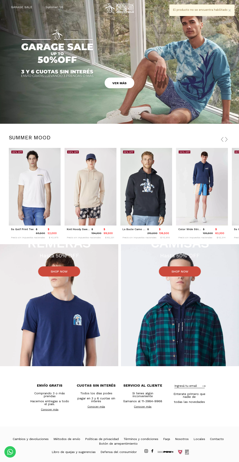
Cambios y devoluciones (31, 439)
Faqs (166, 439)
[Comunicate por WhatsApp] (10, 452)
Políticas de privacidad (102, 439)
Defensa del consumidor (118, 452)
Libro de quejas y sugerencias (74, 452)
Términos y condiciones (141, 439)
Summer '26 (54, 7)
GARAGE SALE (21, 7)
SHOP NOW (59, 271)
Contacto (217, 439)
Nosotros (182, 439)
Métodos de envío (66, 439)
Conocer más (49, 409)
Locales (199, 439)
